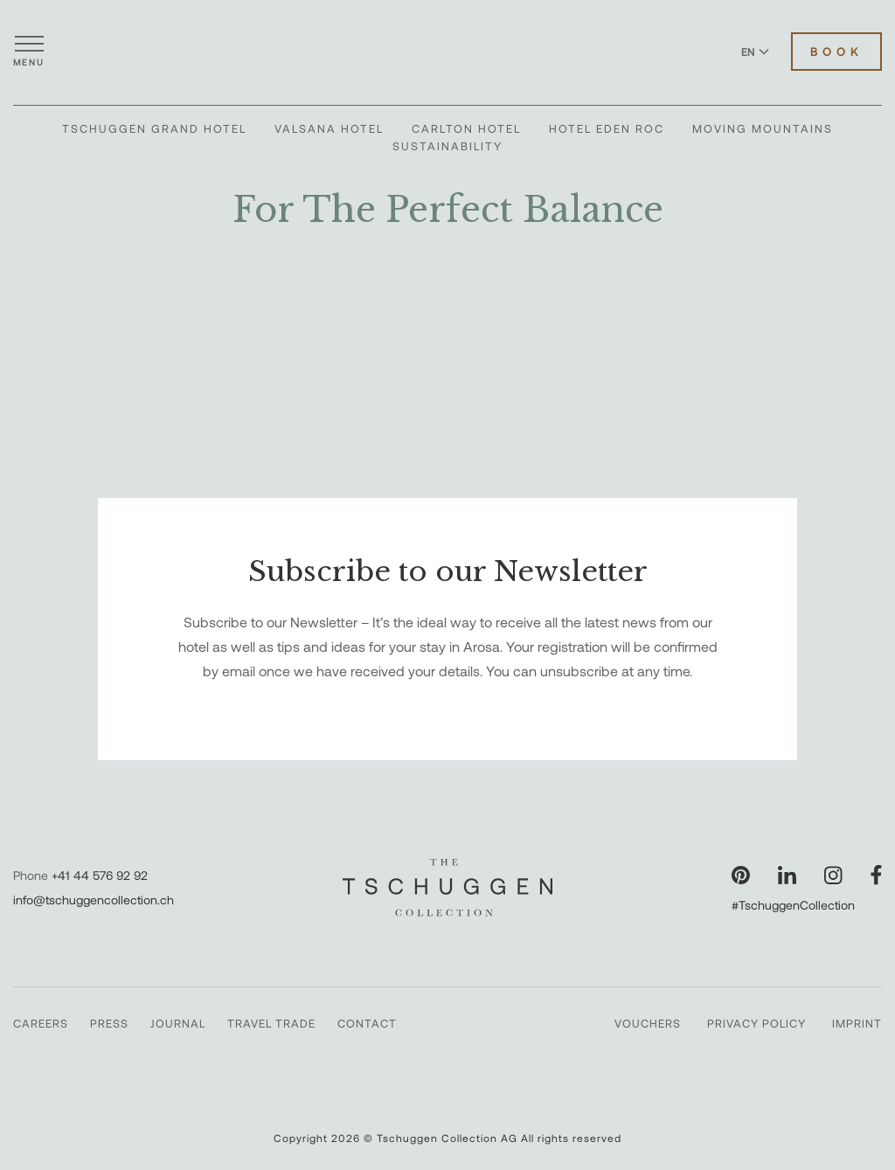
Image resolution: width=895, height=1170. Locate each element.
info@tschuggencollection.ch (93, 899)
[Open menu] (29, 51)
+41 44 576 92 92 (100, 875)
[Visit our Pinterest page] (741, 875)
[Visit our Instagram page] (833, 875)
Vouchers (647, 1023)
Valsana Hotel (329, 128)
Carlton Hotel (466, 128)
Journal (177, 1023)
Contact (367, 1023)
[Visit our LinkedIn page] (787, 875)
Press (109, 1023)
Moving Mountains (762, 128)
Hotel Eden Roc (606, 128)
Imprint (857, 1023)
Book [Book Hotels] (836, 52)
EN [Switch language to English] (755, 51)
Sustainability (447, 146)
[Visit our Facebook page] (876, 875)
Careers (40, 1023)
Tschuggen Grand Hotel (154, 128)
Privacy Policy (756, 1023)
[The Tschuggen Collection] (447, 51)
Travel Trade (271, 1023)
